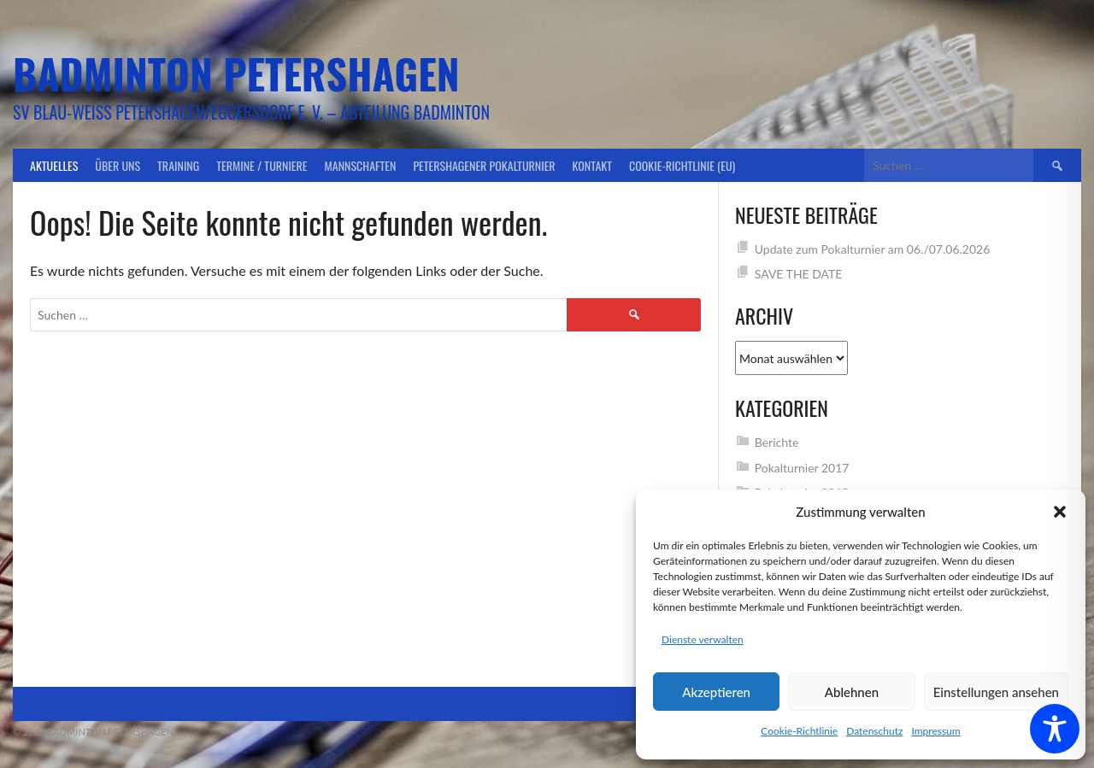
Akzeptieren (716, 692)
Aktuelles (54, 165)
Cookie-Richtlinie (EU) (682, 165)
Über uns (117, 165)
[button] (1059, 511)
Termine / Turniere (261, 165)
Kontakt (592, 165)
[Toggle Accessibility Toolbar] (1054, 728)
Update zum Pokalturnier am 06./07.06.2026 (873, 249)
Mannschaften (361, 165)
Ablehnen (852, 692)
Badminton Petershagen (236, 73)
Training (178, 165)
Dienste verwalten (703, 639)
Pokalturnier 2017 (802, 467)
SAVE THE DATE (799, 274)
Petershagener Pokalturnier (484, 165)
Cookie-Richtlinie (799, 730)
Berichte (777, 442)
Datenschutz (874, 730)
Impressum (935, 730)
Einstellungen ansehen (996, 692)
